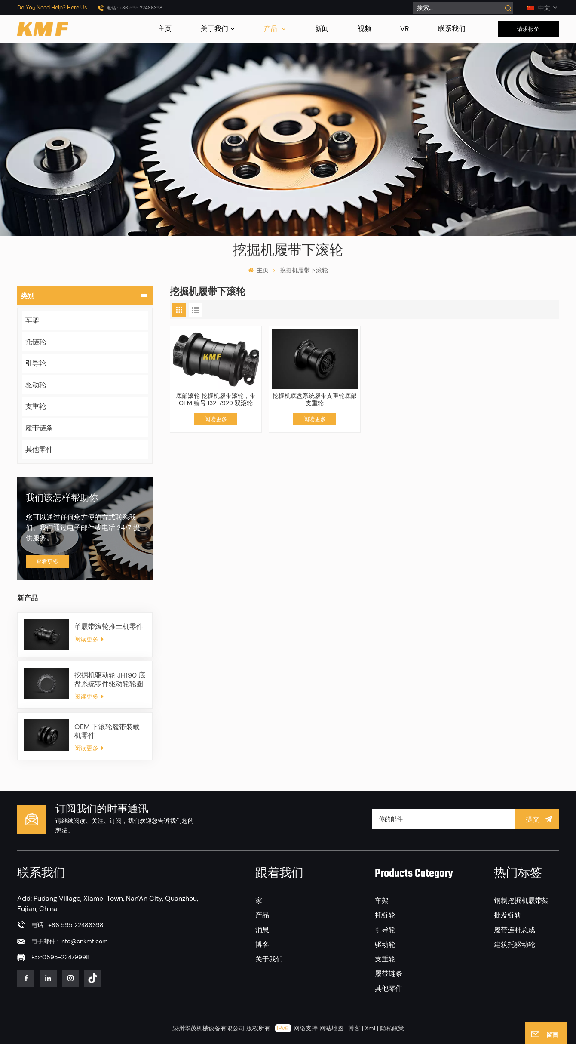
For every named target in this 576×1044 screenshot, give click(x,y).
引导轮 (35, 363)
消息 (262, 929)
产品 (271, 28)
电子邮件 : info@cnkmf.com (69, 941)
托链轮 (35, 341)
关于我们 (214, 28)
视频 (364, 28)
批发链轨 (507, 915)
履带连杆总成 (514, 929)
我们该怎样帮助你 (62, 498)
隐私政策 (392, 1028)
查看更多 (47, 561)
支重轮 (35, 406)
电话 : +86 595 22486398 (134, 8)
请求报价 (528, 29)
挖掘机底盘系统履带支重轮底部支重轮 (315, 399)
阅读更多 (89, 639)
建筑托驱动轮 (514, 944)
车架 (32, 320)
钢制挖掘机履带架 (521, 900)
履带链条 (39, 427)
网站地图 (332, 1028)
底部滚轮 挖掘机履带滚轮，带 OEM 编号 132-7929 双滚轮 (216, 399)
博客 (262, 944)
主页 (165, 28)
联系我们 (452, 28)
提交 (537, 819)
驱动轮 (35, 384)
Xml (370, 1028)
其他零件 (39, 449)
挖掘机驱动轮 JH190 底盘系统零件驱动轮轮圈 (109, 679)
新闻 (322, 28)
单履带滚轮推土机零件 (108, 626)
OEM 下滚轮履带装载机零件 (107, 731)
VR (404, 28)
